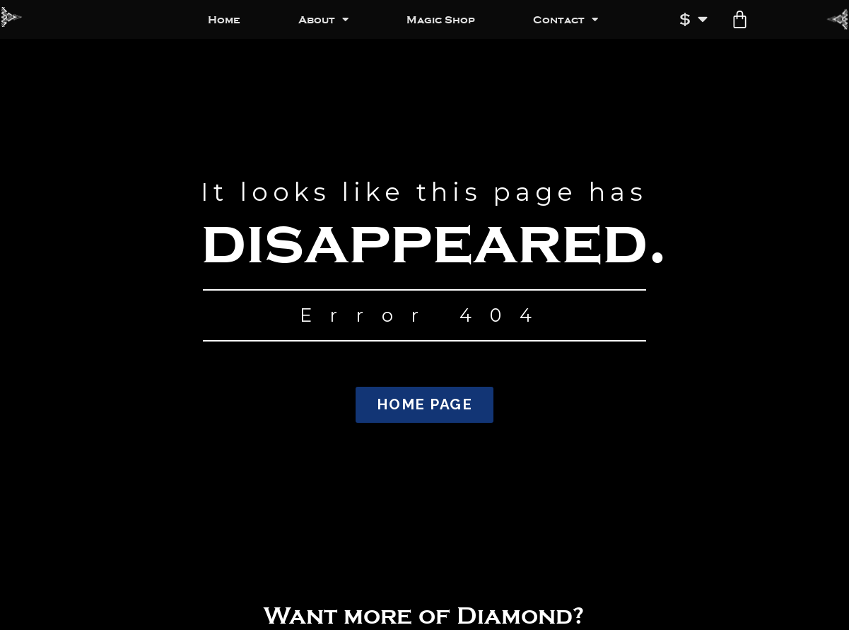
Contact (565, 19)
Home (224, 19)
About (323, 19)
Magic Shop (440, 19)
